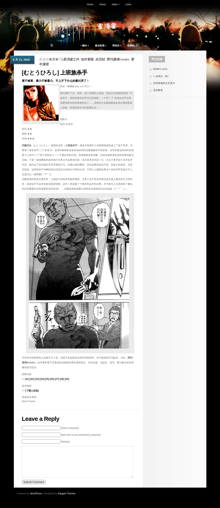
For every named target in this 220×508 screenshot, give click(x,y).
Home (90, 4)
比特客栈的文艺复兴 (164, 83)
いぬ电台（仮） (161, 76)
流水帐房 (158, 90)
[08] (62, 379)
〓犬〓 (53, 59)
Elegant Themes (66, 499)
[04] (42, 379)
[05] (47, 379)
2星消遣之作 (70, 59)
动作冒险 (87, 59)
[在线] (35, 390)
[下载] (28, 390)
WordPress (36, 499)
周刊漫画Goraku (117, 59)
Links (128, 4)
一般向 (84, 45)
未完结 (100, 59)
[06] (52, 379)
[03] (37, 379)
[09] (67, 379)
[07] (57, 379)
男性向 (117, 45)
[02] (32, 379)
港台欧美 (100, 45)
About (102, 4)
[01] (27, 379)
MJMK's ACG (160, 69)
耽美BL (132, 45)
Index (116, 4)
